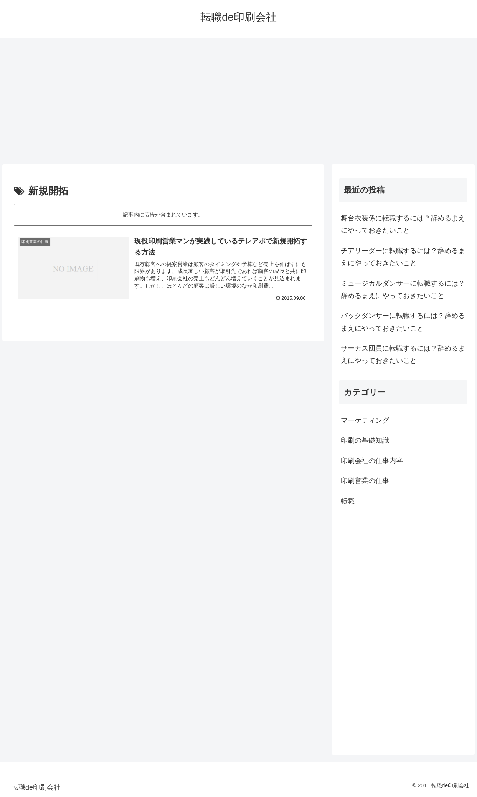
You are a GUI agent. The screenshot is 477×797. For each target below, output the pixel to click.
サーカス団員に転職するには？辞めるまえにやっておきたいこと (403, 354)
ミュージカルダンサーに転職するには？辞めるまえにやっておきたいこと (403, 289)
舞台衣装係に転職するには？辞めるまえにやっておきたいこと (403, 224)
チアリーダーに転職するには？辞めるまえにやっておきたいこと (403, 257)
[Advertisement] (238, 101)
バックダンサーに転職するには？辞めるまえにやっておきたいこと (403, 322)
